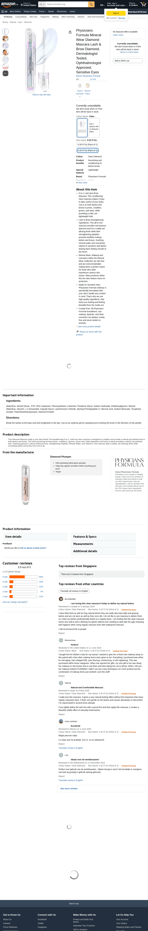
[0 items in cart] (143, 4)
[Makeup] (55, 16)
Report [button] (62, 633)
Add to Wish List (122, 61)
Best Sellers (15, 11)
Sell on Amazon (80, 929)
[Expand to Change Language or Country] (104, 5)
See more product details (89, 326)
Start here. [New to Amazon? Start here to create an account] (122, 18)
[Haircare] (81, 16)
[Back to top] (74, 906)
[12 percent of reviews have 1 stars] (23, 596)
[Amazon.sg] (10, 4)
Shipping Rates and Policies (128, 927)
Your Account (122, 919)
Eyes (20, 22)
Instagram (42, 927)
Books (51, 11)
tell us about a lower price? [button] (34, 548)
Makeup (13, 22)
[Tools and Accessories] (96, 16)
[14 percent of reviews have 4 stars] (23, 581)
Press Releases (10, 927)
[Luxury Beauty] (21, 16)
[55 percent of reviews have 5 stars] (23, 576)
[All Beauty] (8, 16)
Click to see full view (41, 94)
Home (72, 11)
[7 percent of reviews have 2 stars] (23, 591)
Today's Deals (30, 11)
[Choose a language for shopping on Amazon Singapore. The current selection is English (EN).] (99, 4)
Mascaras (28, 22)
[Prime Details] (45, 11)
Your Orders (121, 923)
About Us (7, 919)
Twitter (41, 923)
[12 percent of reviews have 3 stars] (23, 586)
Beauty (5, 22)
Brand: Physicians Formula (88, 76)
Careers (6, 923)
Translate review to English (71, 748)
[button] (28, 4)
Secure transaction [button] (80, 94)
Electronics (62, 11)
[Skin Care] (33, 16)
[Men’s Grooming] (68, 16)
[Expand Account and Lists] (125, 5)
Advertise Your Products (84, 925)
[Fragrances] (45, 16)
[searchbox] (67, 4)
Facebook (42, 919)
